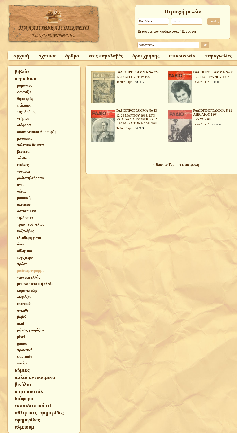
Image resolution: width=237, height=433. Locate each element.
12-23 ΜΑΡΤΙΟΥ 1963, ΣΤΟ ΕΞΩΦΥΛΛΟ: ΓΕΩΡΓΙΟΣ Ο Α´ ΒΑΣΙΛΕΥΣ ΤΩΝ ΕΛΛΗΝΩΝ (137, 119)
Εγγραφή (188, 31)
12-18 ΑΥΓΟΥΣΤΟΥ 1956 (133, 77)
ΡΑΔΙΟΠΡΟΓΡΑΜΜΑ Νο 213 (214, 72)
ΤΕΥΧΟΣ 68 (202, 119)
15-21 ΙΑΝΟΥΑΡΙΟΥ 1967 (211, 77)
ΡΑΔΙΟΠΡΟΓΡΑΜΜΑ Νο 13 (136, 110)
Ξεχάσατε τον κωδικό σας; (158, 31)
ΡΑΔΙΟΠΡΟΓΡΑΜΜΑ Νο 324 (137, 72)
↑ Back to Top (163, 165)
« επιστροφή (189, 165)
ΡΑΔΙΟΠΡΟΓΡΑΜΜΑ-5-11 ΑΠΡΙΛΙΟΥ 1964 (212, 112)
